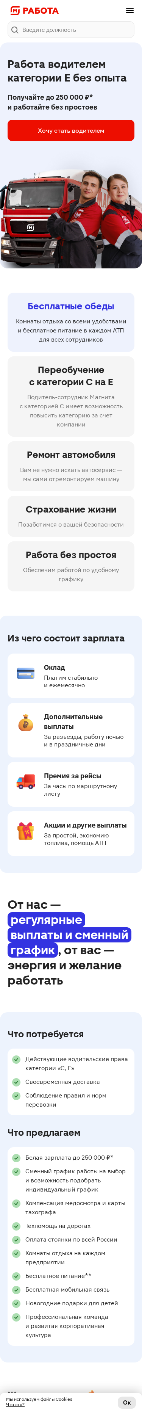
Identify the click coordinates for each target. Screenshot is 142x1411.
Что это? (15, 1404)
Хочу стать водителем (71, 130)
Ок (127, 1402)
